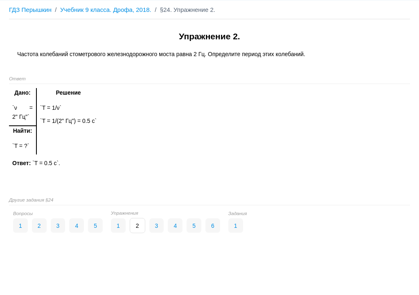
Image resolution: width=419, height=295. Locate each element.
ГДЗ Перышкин (30, 9)
